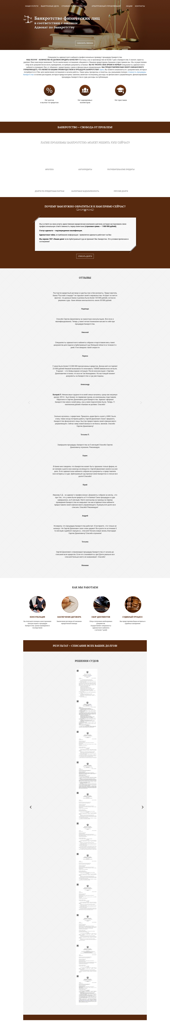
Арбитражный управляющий (106, 6)
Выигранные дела (50, 6)
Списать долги (85, 256)
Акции (129, 6)
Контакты (140, 6)
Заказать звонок (85, 43)
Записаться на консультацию (85, 1022)
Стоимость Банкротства (74, 6)
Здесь (101, 69)
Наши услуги (31, 6)
